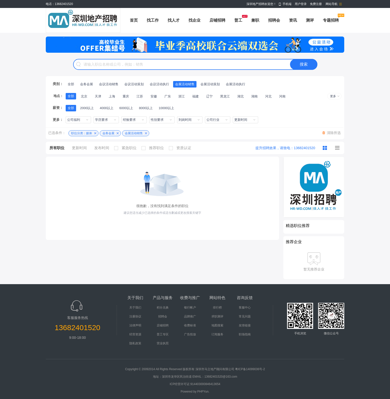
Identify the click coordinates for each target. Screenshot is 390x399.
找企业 (194, 20)
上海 (112, 96)
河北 (268, 96)
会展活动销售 (185, 84)
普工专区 (163, 334)
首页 (134, 20)
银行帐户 (190, 307)
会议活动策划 (134, 84)
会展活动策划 (210, 84)
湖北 (240, 96)
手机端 (287, 4)
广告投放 (190, 334)
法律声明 (135, 325)
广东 (167, 96)
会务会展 (86, 84)
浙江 (181, 96)
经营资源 (135, 334)
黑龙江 (225, 96)
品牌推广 (190, 316)
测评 (310, 20)
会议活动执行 (159, 84)
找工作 (153, 20)
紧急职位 (127, 148)
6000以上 (126, 108)
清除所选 (334, 133)
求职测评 (217, 316)
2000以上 (87, 108)
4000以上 (106, 108)
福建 (195, 96)
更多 (333, 96)
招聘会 (274, 20)
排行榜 (217, 307)
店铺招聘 (217, 20)
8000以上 (146, 108)
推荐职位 (154, 148)
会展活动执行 (235, 84)
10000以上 (166, 108)
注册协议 (135, 316)
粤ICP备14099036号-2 (250, 369)
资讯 (293, 20)
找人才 (174, 20)
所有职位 (56, 148)
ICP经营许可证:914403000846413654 (195, 384)
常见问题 (245, 316)
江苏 (140, 96)
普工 (238, 20)
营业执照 (163, 343)
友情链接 (245, 325)
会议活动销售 (108, 84)
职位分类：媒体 (81, 133)
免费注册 (316, 4)
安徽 (153, 96)
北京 (84, 96)
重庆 (126, 96)
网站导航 (332, 4)
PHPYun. (203, 391)
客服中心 (245, 307)
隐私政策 (135, 343)
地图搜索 (217, 325)
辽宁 (209, 96)
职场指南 (245, 334)
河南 (282, 96)
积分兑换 (163, 307)
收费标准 (190, 325)
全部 (71, 84)
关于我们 (135, 307)
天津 (98, 96)
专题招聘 (331, 20)
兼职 (255, 20)
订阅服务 (217, 334)
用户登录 (301, 4)
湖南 (254, 96)
